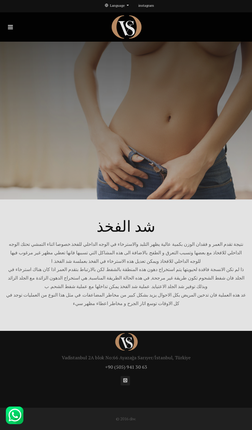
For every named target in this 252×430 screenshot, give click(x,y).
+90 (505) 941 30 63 (126, 367)
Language (117, 5)
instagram (146, 5)
